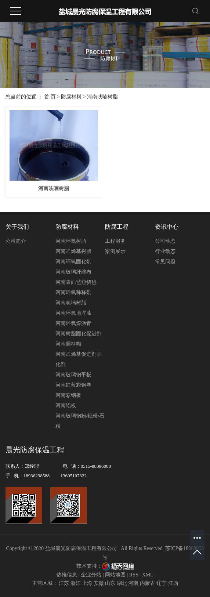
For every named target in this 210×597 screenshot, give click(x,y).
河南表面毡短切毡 (76, 282)
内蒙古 (147, 583)
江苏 (64, 583)
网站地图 (115, 575)
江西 (173, 583)
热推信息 (67, 575)
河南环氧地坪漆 (73, 313)
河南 (133, 583)
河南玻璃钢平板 (73, 374)
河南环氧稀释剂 (73, 292)
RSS (133, 575)
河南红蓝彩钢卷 (73, 385)
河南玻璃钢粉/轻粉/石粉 (80, 421)
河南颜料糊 (68, 344)
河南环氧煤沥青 (73, 323)
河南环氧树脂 (70, 241)
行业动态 (165, 251)
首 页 (50, 97)
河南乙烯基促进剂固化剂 (78, 359)
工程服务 (115, 241)
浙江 (75, 583)
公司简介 (16, 241)
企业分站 (91, 575)
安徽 (99, 583)
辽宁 (161, 583)
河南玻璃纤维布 (73, 272)
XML (147, 575)
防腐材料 (71, 97)
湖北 (122, 583)
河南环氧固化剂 (73, 261)
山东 (110, 583)
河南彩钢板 (68, 395)
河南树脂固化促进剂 (78, 333)
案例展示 (115, 251)
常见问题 (165, 261)
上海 (87, 583)
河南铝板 (65, 405)
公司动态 (165, 241)
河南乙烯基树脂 (73, 251)
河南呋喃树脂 (102, 97)
